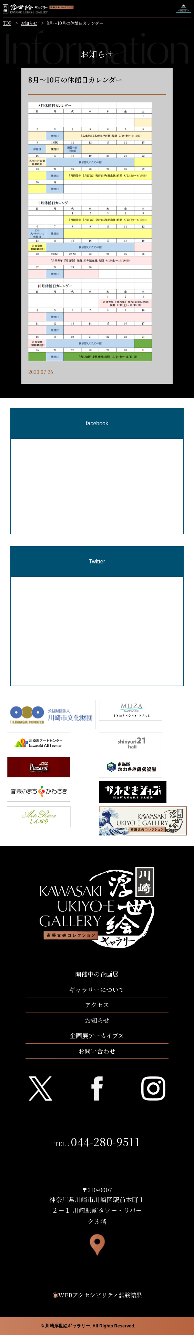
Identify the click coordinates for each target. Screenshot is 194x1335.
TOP (7, 23)
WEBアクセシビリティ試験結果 (97, 1294)
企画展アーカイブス (97, 1035)
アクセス (97, 1004)
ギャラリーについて (97, 989)
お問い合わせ (96, 1050)
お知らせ (29, 23)
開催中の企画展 (97, 973)
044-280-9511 (105, 1141)
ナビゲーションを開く (183, 8)
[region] (97, 522)
